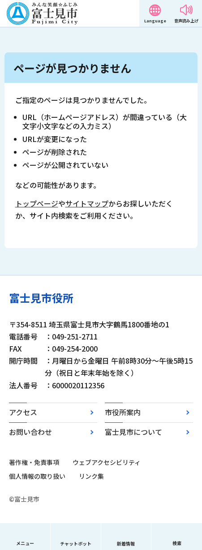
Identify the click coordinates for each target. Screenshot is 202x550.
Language (155, 21)
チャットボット (75, 543)
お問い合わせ (30, 431)
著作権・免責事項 (34, 462)
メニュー (25, 543)
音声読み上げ (186, 21)
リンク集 (91, 476)
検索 (176, 543)
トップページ (36, 203)
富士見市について (133, 431)
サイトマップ (86, 203)
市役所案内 (123, 412)
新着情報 (126, 543)
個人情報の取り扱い (37, 476)
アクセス (23, 412)
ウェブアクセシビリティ (107, 462)
